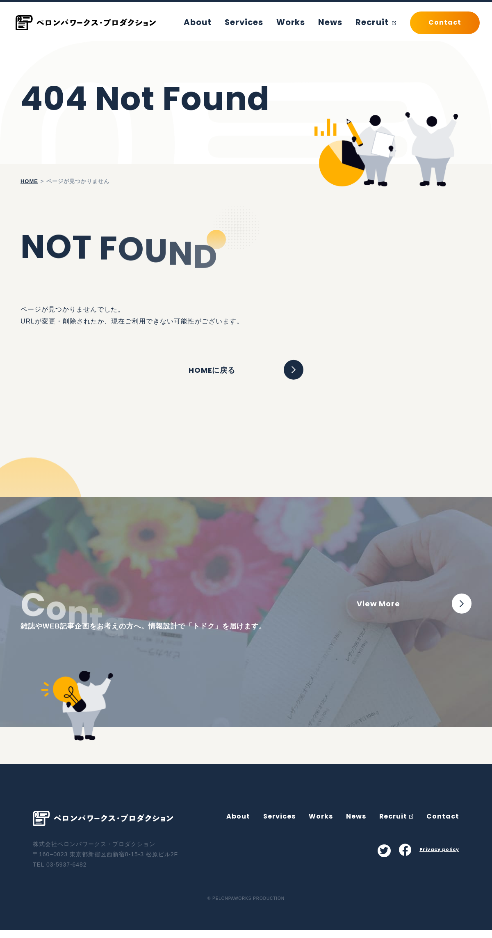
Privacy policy (439, 857)
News (337, 22)
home (29, 181)
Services (261, 22)
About (220, 22)
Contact (442, 824)
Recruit (378, 22)
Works (302, 22)
